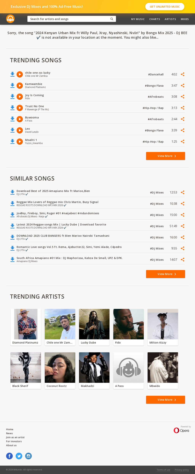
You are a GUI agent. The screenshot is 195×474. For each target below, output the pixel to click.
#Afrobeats (156, 96)
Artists (170, 19)
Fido (118, 342)
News (9, 433)
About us (11, 445)
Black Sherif (20, 386)
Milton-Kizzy (157, 342)
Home (9, 429)
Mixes (185, 19)
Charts (154, 19)
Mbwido (154, 386)
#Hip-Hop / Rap (154, 108)
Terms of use (163, 469)
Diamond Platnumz (25, 342)
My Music (138, 19)
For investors (14, 441)
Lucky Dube (88, 342)
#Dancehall (156, 74)
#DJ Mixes (157, 192)
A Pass (119, 386)
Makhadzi (87, 386)
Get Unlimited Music (165, 6)
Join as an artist (15, 437)
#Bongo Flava (155, 85)
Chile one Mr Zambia (60, 342)
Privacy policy (182, 469)
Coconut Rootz (57, 386)
